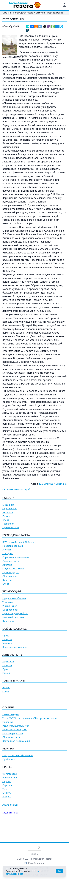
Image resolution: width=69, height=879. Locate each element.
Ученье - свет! (9, 605)
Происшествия (10, 527)
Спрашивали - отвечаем (15, 557)
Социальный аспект (13, 568)
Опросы (6, 798)
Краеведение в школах (15, 647)
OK (59, 871)
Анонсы (6, 549)
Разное (6, 687)
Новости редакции (12, 545)
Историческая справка (14, 746)
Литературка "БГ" (13, 654)
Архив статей (10, 822)
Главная (6, 12)
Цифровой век (10, 609)
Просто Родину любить (15, 613)
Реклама (8, 766)
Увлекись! (7, 602)
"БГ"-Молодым (11, 591)
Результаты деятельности (16, 743)
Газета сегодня (10, 731)
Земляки (40, 12)
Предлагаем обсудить (14, 598)
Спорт (5, 519)
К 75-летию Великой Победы (18, 542)
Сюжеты (6, 810)
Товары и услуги (13, 680)
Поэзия (6, 672)
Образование (9, 508)
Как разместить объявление (17, 772)
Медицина (8, 504)
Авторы (6, 813)
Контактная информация (16, 758)
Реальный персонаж (13, 617)
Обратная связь (11, 754)
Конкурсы (7, 553)
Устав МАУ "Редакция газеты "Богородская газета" (30, 735)
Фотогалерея (9, 791)
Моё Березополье (14, 629)
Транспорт (8, 523)
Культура (7, 580)
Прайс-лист (8, 776)
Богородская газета (23, 12)
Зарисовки (8, 661)
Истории (7, 665)
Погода (6, 516)
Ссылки (34, 853)
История (7, 639)
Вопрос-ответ (9, 794)
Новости (8, 498)
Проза (5, 635)
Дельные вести (10, 561)
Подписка (7, 739)
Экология (7, 512)
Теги (4, 806)
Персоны (7, 802)
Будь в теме (8, 621)
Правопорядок (10, 572)
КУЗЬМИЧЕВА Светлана (53, 483)
